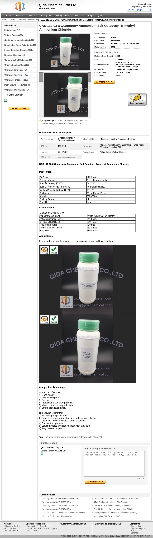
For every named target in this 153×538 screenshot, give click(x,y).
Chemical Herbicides (13, 70)
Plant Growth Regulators (15, 85)
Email (149, 7)
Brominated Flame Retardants (18, 45)
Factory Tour (46, 15)
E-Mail (133, 530)
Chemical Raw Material (14, 90)
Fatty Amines (10, 30)
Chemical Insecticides (14, 75)
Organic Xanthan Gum (14, 65)
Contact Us (78, 15)
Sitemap (134, 533)
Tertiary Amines (11, 35)
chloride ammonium (55, 437)
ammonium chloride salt (79, 437)
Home (8, 15)
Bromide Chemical (12, 55)
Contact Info (136, 526)
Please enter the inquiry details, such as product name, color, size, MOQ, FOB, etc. (114, 464)
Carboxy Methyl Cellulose (16, 60)
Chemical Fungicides (14, 80)
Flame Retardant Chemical (16, 50)
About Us (32, 15)
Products (19, 15)
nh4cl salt (97, 437)
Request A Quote (138, 7)
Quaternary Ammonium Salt (28, 20)
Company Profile (12, 526)
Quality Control (62, 15)
